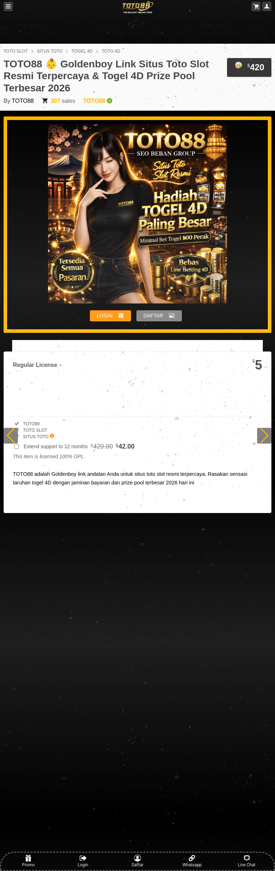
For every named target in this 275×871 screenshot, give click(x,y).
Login (83, 861)
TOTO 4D (111, 51)
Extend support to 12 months (79, 446)
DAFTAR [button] (153, 316)
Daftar (137, 861)
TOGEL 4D (82, 51)
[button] (11, 436)
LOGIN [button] (105, 316)
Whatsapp (192, 861)
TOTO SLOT (16, 51)
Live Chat (246, 861)
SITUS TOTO (49, 51)
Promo (28, 861)
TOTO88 (23, 101)
